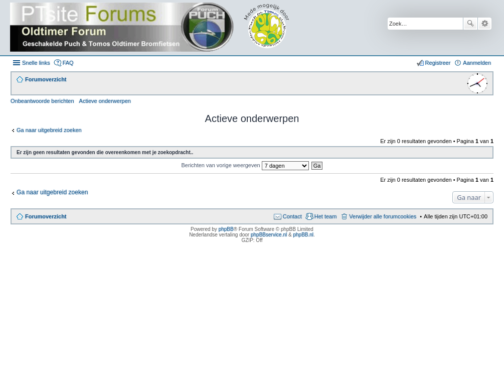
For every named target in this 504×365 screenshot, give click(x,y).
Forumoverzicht (46, 216)
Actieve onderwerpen (105, 101)
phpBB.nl (303, 234)
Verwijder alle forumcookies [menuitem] (382, 216)
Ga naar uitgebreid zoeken (49, 130)
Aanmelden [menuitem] (477, 63)
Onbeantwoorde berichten (42, 101)
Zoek (470, 24)
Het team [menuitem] (325, 216)
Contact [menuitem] (292, 216)
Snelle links (36, 63)
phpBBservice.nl (269, 234)
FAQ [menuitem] (68, 63)
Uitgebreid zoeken (484, 24)
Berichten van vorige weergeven (245, 165)
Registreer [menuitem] (438, 63)
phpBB (226, 229)
